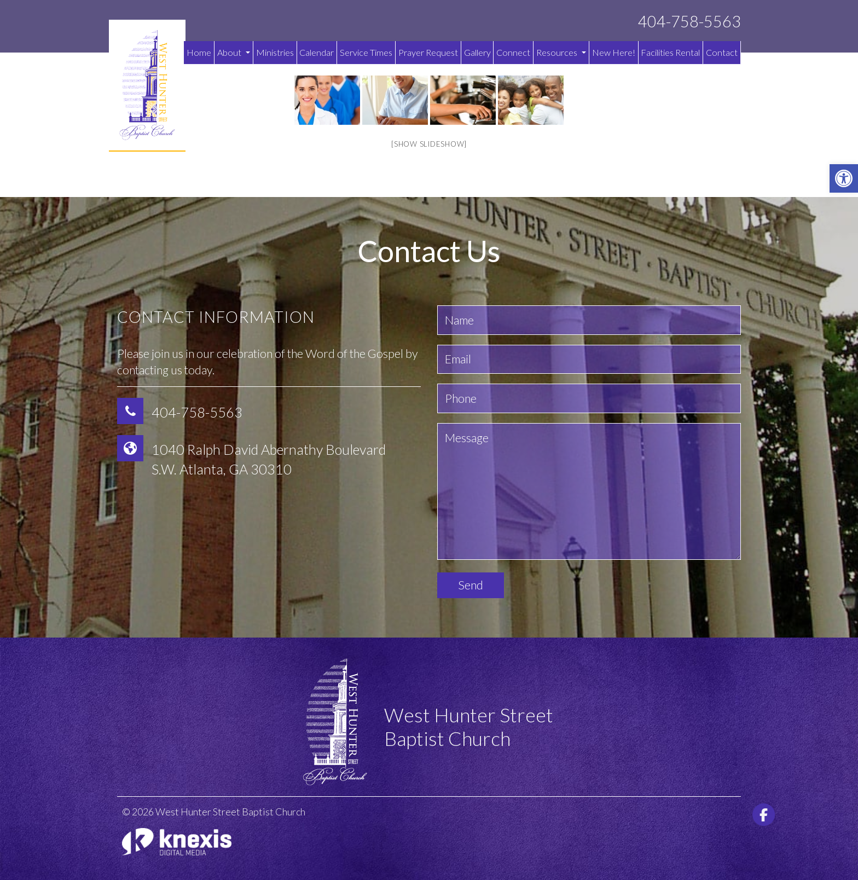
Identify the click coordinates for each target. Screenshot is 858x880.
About (233, 52)
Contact (722, 52)
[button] (844, 178)
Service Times (366, 52)
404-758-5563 (689, 22)
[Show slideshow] (429, 144)
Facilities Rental (670, 52)
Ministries (275, 52)
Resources (561, 52)
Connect (513, 52)
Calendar (316, 52)
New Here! (613, 52)
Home (199, 52)
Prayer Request (428, 52)
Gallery (477, 52)
